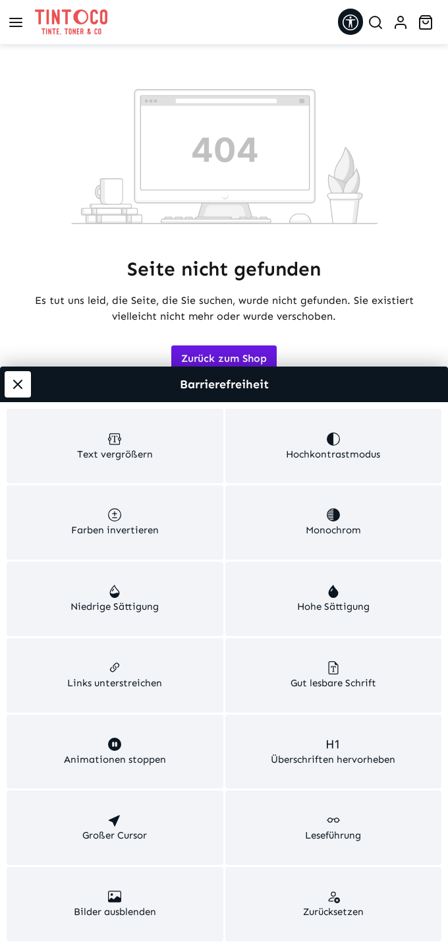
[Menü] (15, 22)
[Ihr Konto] (400, 22)
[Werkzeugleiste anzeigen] (350, 22)
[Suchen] (375, 22)
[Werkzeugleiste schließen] (18, 113)
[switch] (115, 194)
